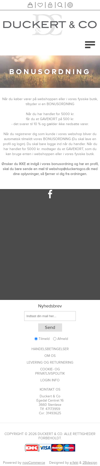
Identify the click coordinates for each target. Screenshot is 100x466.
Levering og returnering (50, 362)
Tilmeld (44, 339)
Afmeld (62, 339)
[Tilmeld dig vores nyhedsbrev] (50, 316)
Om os (50, 356)
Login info (50, 380)
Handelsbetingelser (50, 349)
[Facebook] (50, 194)
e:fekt (74, 463)
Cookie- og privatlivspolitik (50, 371)
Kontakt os (50, 389)
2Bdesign (90, 463)
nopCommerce (33, 463)
